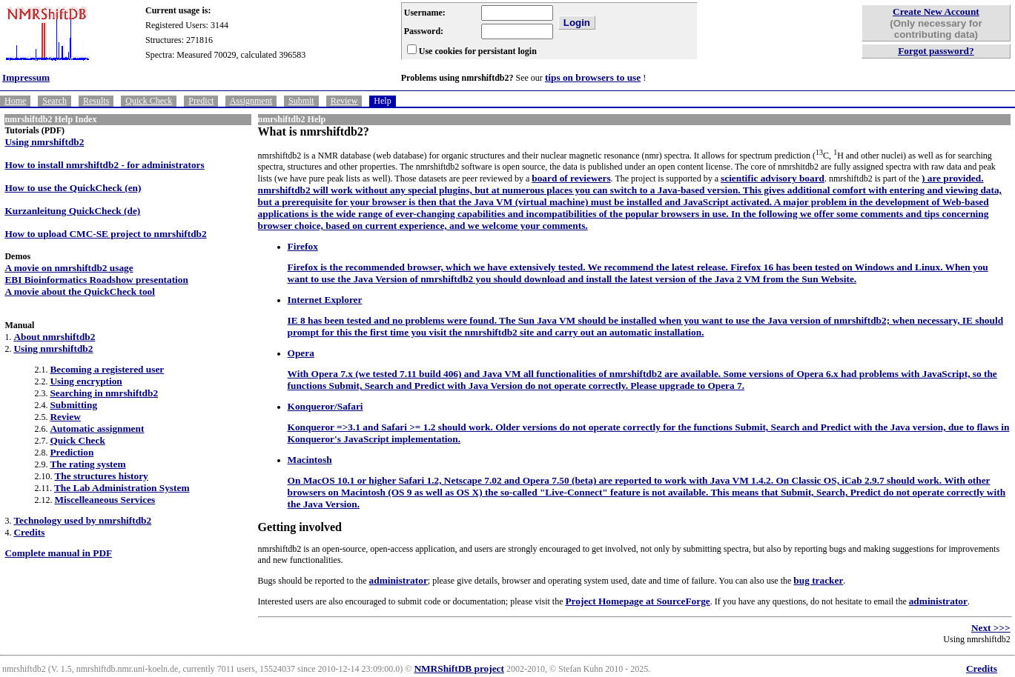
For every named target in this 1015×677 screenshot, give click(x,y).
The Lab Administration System (122, 487)
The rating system (87, 464)
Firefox (303, 246)
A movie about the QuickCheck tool (79, 291)
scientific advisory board (772, 178)
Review (344, 101)
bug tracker (818, 580)
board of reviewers (571, 178)
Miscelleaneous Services (104, 499)
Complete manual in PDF (58, 552)
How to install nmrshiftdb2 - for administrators (104, 164)
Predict (201, 101)
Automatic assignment (97, 428)
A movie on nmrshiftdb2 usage (68, 267)
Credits (28, 532)
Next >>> (991, 627)
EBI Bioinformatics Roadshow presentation (96, 279)
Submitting (73, 404)
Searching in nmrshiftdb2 (104, 392)
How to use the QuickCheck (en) (72, 187)
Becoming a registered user (107, 369)
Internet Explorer (325, 299)
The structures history (101, 475)
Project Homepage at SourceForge (637, 601)
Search (54, 101)
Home (15, 101)
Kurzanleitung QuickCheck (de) (72, 210)
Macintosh (310, 459)
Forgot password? (936, 50)
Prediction (71, 452)
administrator (398, 580)
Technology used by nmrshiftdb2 (82, 520)
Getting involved (300, 527)
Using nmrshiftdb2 (44, 141)
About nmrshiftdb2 (54, 336)
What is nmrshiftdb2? (313, 131)
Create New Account (936, 11)
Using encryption (86, 381)
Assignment (251, 101)
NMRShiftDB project (459, 668)
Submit (301, 101)
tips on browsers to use (593, 77)
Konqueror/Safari (325, 406)
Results (96, 101)
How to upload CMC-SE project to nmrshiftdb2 (105, 233)
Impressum (26, 77)
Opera (301, 352)
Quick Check (148, 101)
